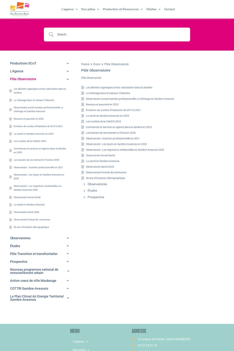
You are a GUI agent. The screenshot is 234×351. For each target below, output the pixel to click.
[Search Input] (121, 34)
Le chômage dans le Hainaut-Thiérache (108, 93)
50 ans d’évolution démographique (105, 178)
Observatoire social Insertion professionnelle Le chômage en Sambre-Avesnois (130, 98)
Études (92, 190)
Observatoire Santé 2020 (100, 166)
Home (85, 64)
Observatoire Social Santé (100, 155)
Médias (153, 9)
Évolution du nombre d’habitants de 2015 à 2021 (113, 110)
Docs (96, 64)
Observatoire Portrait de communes (106, 172)
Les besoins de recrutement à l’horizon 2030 (111, 132)
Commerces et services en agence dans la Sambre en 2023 (119, 127)
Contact (169, 9)
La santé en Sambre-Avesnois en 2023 (107, 115)
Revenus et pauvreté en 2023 (102, 104)
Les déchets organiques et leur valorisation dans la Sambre (119, 87)
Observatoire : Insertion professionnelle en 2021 (113, 138)
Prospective (96, 197)
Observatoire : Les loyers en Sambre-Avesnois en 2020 (116, 144)
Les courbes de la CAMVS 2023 (103, 121)
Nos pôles (90, 9)
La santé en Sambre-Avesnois (102, 161)
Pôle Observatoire (116, 64)
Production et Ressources (123, 9)
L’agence (69, 9)
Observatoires (97, 184)
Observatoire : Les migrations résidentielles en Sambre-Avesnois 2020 (125, 149)
